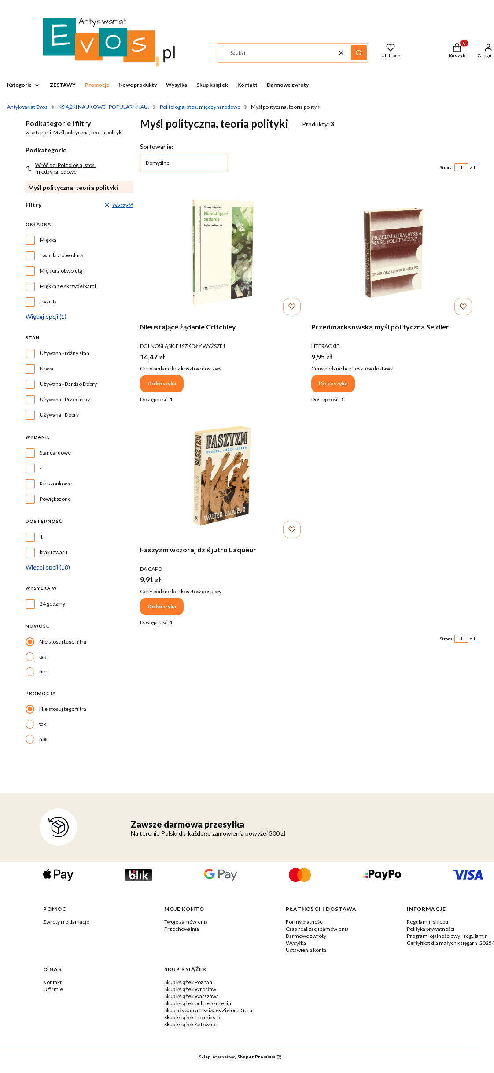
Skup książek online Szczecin (197, 1003)
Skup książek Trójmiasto (192, 1017)
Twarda (48, 301)
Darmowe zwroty (306, 935)
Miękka (48, 240)
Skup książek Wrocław (190, 989)
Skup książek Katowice (190, 1024)
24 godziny (52, 603)
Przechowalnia (181, 928)
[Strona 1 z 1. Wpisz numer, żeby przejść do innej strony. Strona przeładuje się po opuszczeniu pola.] (461, 167)
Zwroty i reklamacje (66, 921)
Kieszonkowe (56, 483)
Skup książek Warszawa (191, 996)
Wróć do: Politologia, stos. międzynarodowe (61, 168)
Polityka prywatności (430, 928)
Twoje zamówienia (186, 921)
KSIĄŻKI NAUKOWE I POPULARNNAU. (103, 107)
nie (43, 671)
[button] (359, 52)
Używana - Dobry (59, 414)
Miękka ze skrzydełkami (68, 286)
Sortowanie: (156, 146)
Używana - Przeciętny (65, 399)
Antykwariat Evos (27, 107)
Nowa (46, 368)
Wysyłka (296, 943)
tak (42, 656)
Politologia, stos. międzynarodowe (200, 107)
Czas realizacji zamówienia (317, 928)
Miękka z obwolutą (61, 270)
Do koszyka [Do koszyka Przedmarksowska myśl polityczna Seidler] (333, 383)
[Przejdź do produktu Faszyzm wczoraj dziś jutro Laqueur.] (222, 476)
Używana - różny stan (64, 353)
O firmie (53, 989)
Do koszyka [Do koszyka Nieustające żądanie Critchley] (161, 383)
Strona (446, 167)
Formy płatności (305, 921)
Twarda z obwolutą (61, 255)
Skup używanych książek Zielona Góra (208, 1010)
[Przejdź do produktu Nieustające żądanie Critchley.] (222, 253)
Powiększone (55, 499)
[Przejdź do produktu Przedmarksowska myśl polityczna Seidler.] (393, 253)
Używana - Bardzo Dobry (68, 384)
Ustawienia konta (306, 950)
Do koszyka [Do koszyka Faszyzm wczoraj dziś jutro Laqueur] (161, 606)
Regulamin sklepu (427, 921)
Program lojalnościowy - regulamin (447, 935)
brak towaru (53, 552)
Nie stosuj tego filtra (62, 641)
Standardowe (55, 452)
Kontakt (52, 982)
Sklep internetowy (237, 1056)
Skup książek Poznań (188, 982)
